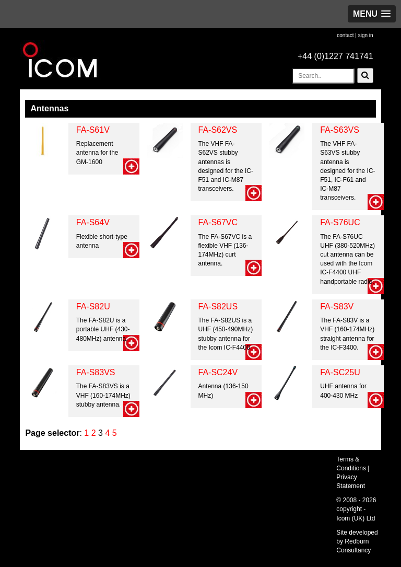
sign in (365, 35)
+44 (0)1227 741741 (335, 56)
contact (345, 35)
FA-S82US (218, 306)
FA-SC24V (218, 372)
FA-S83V (336, 306)
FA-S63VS (339, 129)
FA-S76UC (340, 222)
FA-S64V (93, 222)
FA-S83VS (95, 372)
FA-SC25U (340, 372)
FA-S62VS (218, 129)
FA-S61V (93, 129)
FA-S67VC (218, 222)
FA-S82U (93, 306)
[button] (372, 13)
